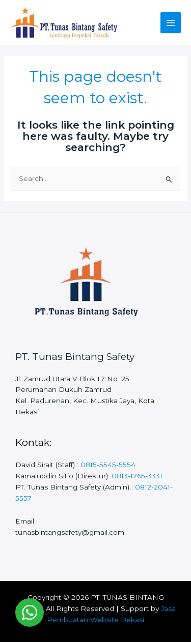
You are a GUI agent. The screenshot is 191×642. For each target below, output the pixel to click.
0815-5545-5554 (107, 465)
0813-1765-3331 (137, 476)
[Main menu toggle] (170, 22)
